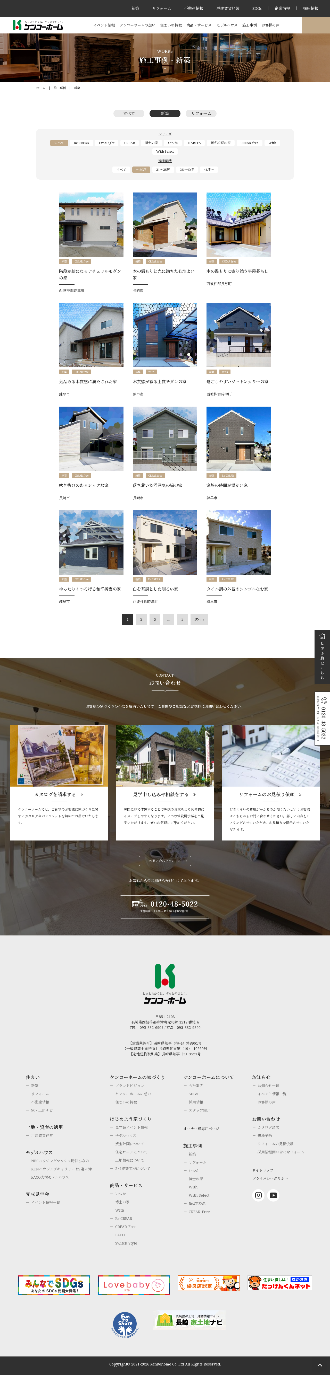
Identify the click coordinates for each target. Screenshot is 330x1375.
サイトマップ (262, 1170)
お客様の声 (270, 25)
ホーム (40, 88)
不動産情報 (193, 8)
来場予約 (265, 1135)
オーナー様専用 (316, 25)
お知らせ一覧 (268, 1085)
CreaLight (106, 143)
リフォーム (161, 8)
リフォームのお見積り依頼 (266, 794)
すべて (129, 113)
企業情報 (282, 8)
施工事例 (249, 25)
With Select (165, 151)
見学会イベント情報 (131, 1127)
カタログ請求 (268, 1127)
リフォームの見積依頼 (275, 1143)
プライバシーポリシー (270, 1178)
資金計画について (129, 1143)
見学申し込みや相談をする (161, 794)
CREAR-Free (125, 1226)
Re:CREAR (81, 143)
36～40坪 (187, 169)
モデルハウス (227, 25)
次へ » (199, 619)
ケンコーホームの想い (137, 25)
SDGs (257, 8)
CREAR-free (250, 143)
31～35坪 (163, 169)
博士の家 (151, 143)
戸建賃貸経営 (228, 8)
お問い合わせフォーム (165, 861)
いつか (173, 143)
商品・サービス (199, 25)
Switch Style (126, 1243)
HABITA (194, 143)
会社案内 (196, 1085)
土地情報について (129, 1160)
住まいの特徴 (171, 25)
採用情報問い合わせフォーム (281, 1152)
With (272, 143)
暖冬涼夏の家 (221, 143)
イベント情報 (104, 25)
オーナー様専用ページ (201, 1128)
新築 (135, 8)
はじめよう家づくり (131, 1119)
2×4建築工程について (132, 1168)
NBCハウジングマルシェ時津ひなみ (60, 1160)
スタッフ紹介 (199, 1110)
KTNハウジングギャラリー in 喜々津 (61, 1169)
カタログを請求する (55, 794)
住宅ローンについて (131, 1152)
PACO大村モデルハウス (50, 1177)
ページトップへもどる (319, 1364)
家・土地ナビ (42, 1110)
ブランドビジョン (129, 1085)
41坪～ (209, 169)
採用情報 (310, 8)
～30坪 (141, 169)
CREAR (129, 143)
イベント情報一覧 (45, 1202)
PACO (120, 1234)
